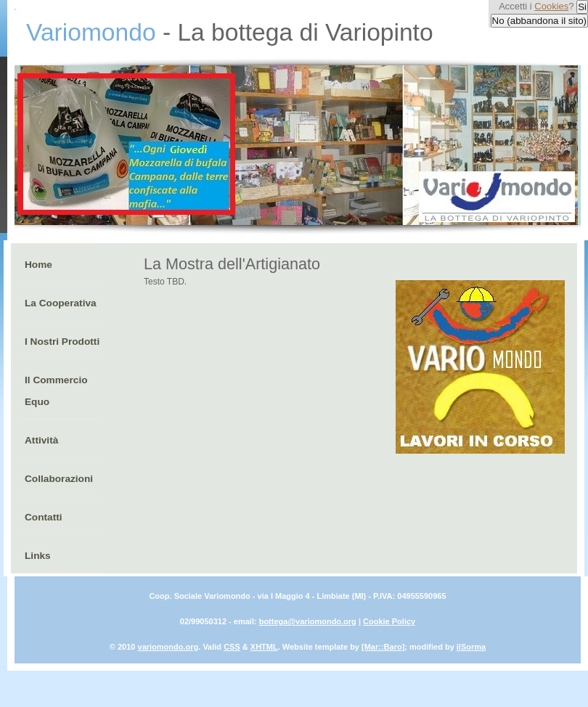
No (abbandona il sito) (539, 20)
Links (38, 555)
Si (582, 6)
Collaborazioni (59, 478)
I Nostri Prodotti (62, 341)
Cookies (551, 6)
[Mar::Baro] (383, 646)
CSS (232, 646)
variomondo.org (168, 646)
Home (38, 264)
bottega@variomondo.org (307, 621)
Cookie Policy (389, 621)
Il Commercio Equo (56, 391)
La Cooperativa (61, 303)
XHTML (264, 646)
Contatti (43, 517)
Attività (41, 440)
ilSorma (471, 646)
